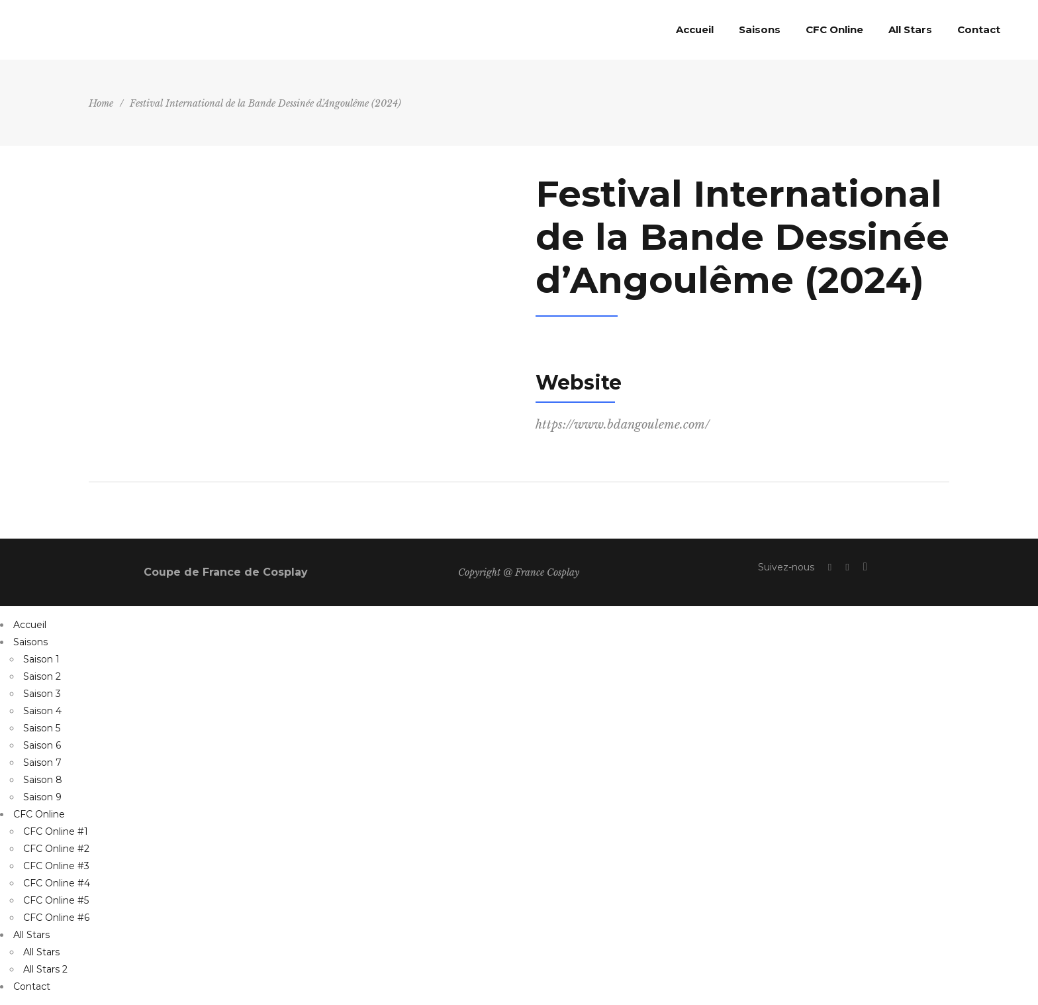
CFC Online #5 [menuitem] (56, 900)
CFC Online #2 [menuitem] (56, 849)
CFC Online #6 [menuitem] (56, 918)
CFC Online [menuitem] (39, 814)
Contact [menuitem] (31, 986)
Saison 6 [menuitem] (42, 745)
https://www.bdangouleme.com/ (623, 424)
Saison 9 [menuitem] (42, 797)
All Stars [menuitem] (31, 935)
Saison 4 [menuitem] (42, 711)
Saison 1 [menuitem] (41, 659)
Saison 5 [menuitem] (41, 728)
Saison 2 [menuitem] (42, 676)
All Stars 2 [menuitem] (45, 969)
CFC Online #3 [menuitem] (56, 866)
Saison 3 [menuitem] (42, 694)
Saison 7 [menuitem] (42, 762)
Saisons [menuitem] (30, 642)
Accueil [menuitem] (29, 625)
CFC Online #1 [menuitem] (55, 831)
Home (101, 103)
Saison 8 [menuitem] (42, 780)
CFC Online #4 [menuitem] (56, 883)
